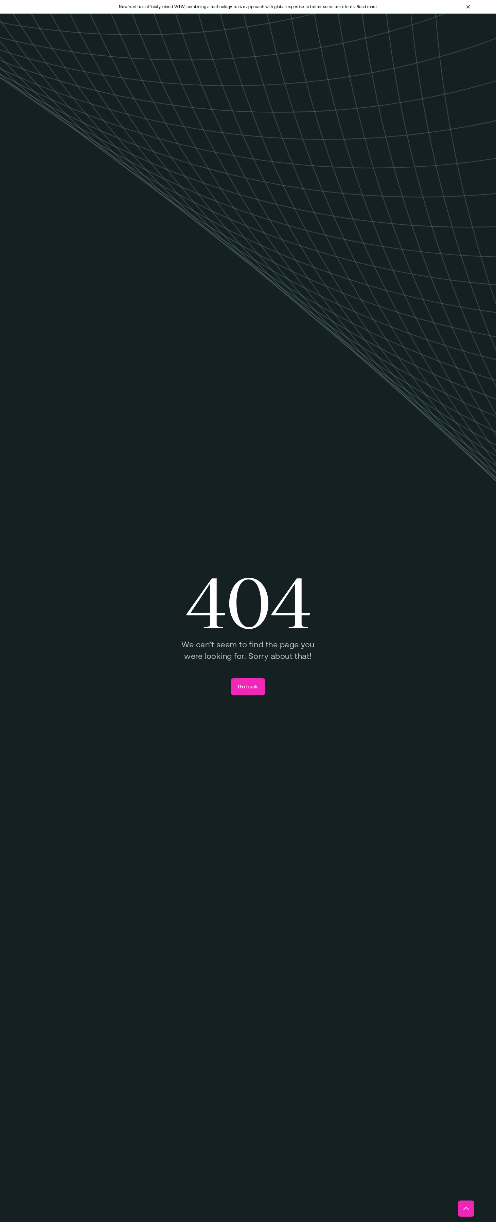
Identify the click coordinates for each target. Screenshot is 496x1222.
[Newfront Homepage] (59, 33)
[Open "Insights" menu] (337, 33)
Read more (367, 6)
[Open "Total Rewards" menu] (208, 33)
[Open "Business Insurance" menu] (147, 33)
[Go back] (248, 686)
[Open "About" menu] (300, 33)
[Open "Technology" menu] (259, 33)
